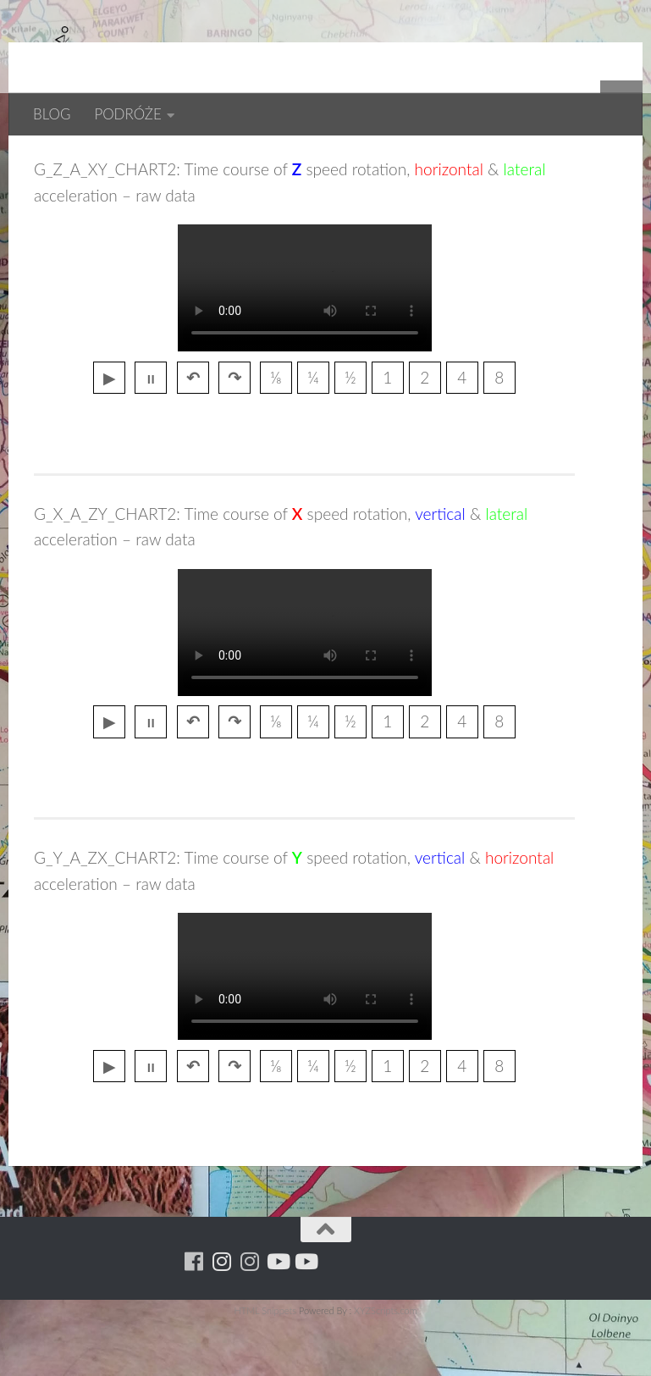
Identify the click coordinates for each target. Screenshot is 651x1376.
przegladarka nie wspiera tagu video (305, 342)
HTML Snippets (264, 1365)
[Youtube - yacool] (305, 1316)
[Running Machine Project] (249, 1316)
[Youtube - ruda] (277, 1316)
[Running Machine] (193, 1316)
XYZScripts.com (385, 1365)
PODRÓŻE (127, 114)
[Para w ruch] (221, 1316)
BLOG (51, 114)
